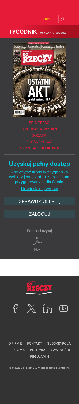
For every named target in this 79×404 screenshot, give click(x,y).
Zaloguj (39, 214)
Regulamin (39, 356)
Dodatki (39, 135)
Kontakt (34, 343)
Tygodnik (22, 31)
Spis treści (39, 123)
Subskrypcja (39, 142)
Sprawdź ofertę (39, 201)
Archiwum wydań (39, 129)
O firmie (15, 343)
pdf (37, 249)
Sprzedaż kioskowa (39, 148)
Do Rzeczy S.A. (29, 367)
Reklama (17, 350)
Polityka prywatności (50, 350)
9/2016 (53, 32)
